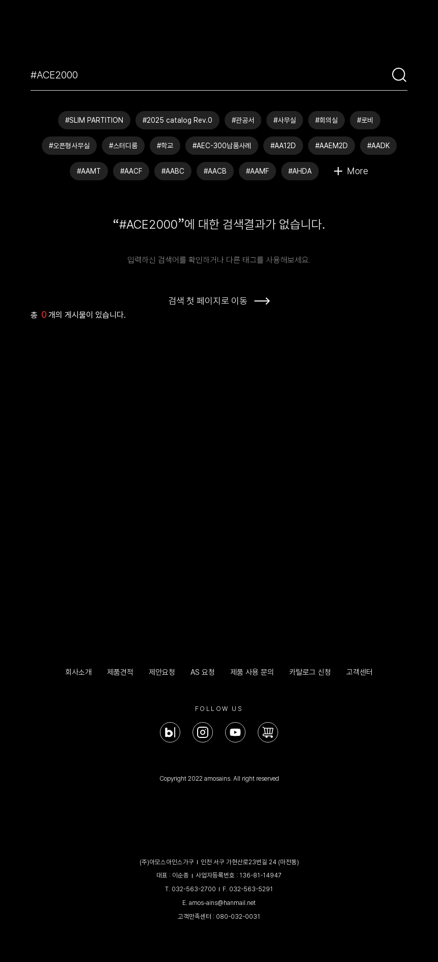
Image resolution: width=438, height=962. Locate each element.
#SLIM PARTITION (94, 120)
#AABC (172, 171)
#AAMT (89, 171)
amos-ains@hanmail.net (222, 902)
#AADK (378, 146)
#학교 (165, 146)
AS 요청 (202, 672)
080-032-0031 (238, 916)
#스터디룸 (123, 146)
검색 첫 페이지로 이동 (208, 300)
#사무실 (284, 120)
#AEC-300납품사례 (222, 146)
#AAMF (257, 171)
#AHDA (300, 171)
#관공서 (243, 120)
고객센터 (359, 672)
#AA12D (283, 146)
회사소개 (78, 672)
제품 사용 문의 (252, 672)
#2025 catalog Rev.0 (177, 120)
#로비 (365, 120)
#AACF (131, 171)
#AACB (215, 171)
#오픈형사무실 (69, 146)
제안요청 (162, 672)
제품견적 (120, 672)
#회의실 (326, 120)
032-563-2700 (194, 889)
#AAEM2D (331, 146)
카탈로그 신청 (310, 672)
